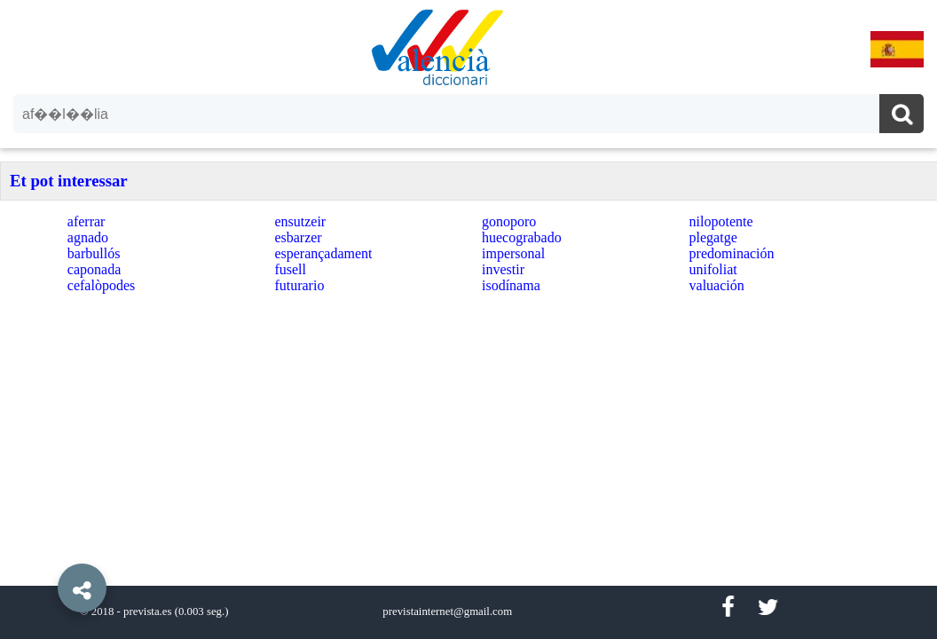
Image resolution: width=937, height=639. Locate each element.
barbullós (94, 253)
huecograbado (522, 237)
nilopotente (721, 221)
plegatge (713, 237)
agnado (87, 237)
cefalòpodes (101, 285)
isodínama (511, 285)
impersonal (513, 253)
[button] (44, 547)
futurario (299, 285)
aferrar (86, 221)
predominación (732, 253)
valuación (716, 285)
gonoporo (509, 221)
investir (503, 269)
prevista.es (147, 611)
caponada (94, 269)
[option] (468, 319)
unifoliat (713, 269)
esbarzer (297, 237)
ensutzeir (300, 221)
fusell (290, 269)
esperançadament (323, 253)
